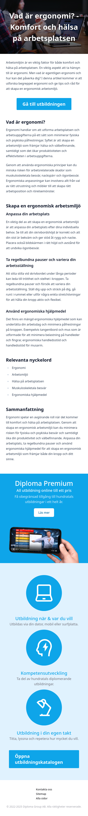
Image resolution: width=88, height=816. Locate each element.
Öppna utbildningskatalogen (39, 759)
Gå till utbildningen (44, 104)
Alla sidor (42, 798)
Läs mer (44, 513)
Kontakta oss (44, 789)
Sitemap (41, 794)
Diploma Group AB (34, 806)
